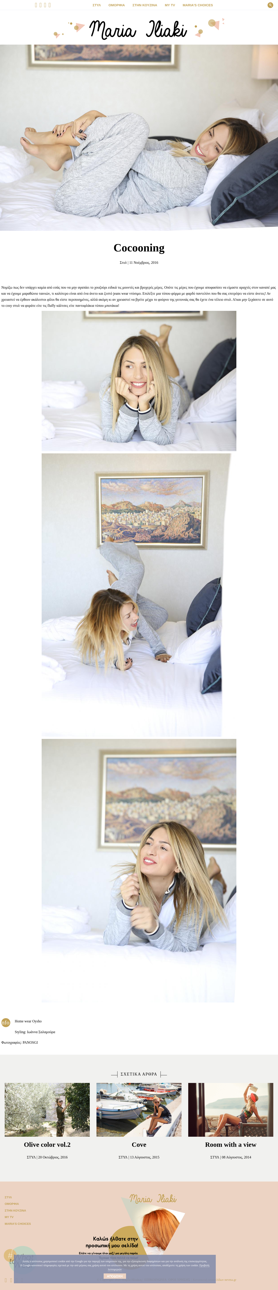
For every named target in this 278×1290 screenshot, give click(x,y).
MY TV (168, 5)
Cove (139, 1144)
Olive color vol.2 (47, 1144)
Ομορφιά (11, 1204)
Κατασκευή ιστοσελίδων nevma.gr (221, 1280)
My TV (9, 1217)
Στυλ (121, 262)
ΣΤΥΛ (102, 5)
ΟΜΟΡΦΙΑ (120, 5)
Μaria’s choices (194, 5)
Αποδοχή (114, 1276)
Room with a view (230, 1144)
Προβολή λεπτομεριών (127, 1269)
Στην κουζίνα (14, 1210)
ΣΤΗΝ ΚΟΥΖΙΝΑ (146, 5)
